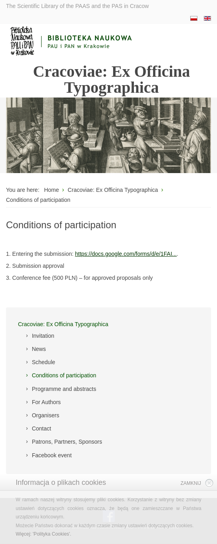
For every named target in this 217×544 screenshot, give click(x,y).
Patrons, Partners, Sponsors (67, 441)
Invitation (43, 336)
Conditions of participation (64, 375)
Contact (41, 428)
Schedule (43, 362)
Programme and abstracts (64, 389)
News (39, 349)
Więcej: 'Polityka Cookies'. (43, 534)
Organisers (45, 415)
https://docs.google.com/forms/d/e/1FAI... (126, 254)
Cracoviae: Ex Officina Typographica (63, 324)
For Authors (46, 402)
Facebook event (52, 455)
